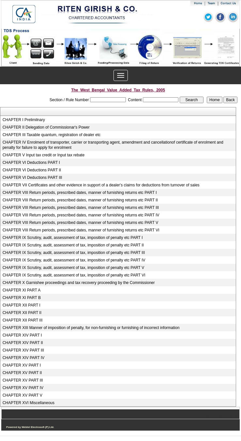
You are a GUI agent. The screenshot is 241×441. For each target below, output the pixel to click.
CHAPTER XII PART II (22, 312)
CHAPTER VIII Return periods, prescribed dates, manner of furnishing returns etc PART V (80, 222)
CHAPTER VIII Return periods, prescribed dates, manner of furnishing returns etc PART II (80, 200)
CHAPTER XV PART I (22, 365)
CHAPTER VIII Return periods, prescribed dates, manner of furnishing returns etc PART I (80, 192)
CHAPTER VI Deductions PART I (31, 162)
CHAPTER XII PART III (23, 320)
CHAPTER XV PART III (23, 380)
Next (216, 54)
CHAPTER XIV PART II (23, 342)
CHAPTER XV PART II (22, 372)
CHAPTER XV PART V (22, 395)
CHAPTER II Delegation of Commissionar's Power (46, 127)
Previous (23, 54)
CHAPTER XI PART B (22, 297)
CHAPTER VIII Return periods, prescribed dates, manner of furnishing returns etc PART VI (81, 230)
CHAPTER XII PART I (21, 305)
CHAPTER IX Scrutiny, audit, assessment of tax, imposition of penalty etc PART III (74, 252)
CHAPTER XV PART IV (23, 388)
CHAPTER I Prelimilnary (24, 120)
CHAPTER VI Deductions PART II (32, 170)
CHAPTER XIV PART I (22, 335)
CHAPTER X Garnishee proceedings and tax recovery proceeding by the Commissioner (79, 282)
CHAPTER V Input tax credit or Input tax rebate (43, 155)
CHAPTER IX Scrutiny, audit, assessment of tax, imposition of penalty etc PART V (73, 267)
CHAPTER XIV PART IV (24, 357)
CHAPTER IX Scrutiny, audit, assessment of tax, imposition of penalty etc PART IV (74, 260)
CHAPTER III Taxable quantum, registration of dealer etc (52, 135)
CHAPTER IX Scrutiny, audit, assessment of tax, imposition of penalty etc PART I (73, 237)
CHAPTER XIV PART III (23, 350)
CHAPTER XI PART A (22, 290)
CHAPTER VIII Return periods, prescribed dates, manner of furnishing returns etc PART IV (81, 215)
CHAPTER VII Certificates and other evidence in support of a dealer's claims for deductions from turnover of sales (101, 185)
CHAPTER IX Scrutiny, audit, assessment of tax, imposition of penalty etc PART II (73, 245)
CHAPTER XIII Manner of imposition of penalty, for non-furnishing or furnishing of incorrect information (91, 327)
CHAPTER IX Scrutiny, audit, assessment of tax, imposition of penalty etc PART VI (74, 275)
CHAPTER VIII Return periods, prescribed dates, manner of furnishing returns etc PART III (81, 207)
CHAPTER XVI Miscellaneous (28, 403)
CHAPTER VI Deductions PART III (32, 177)
